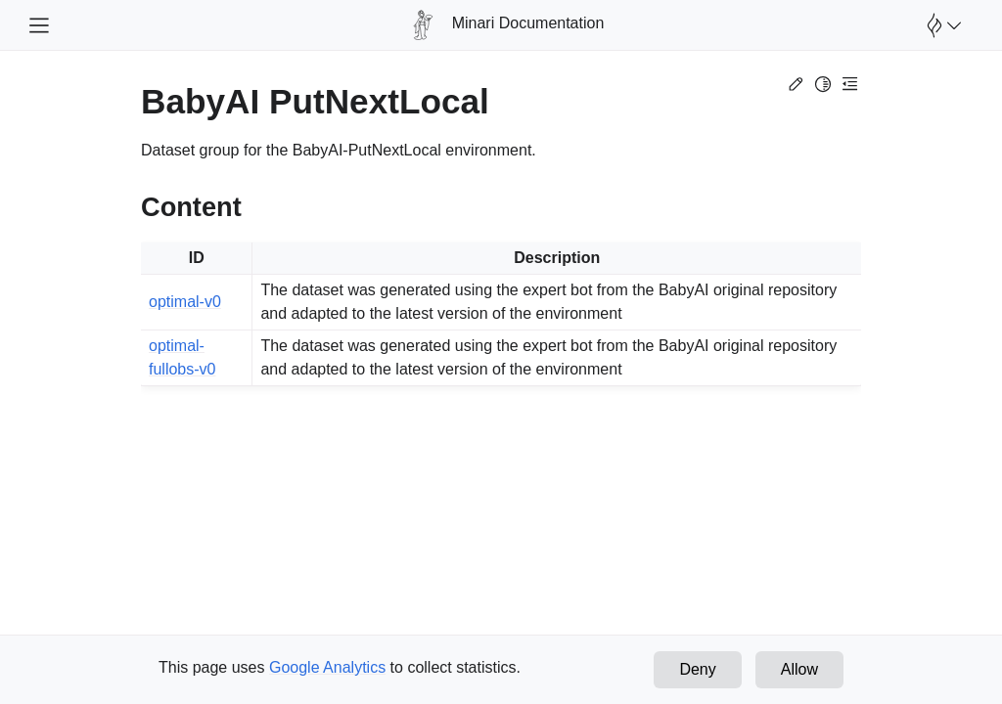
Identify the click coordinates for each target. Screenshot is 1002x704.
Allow (799, 669)
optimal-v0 (185, 301)
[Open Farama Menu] (941, 25)
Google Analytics (327, 667)
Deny (697, 669)
